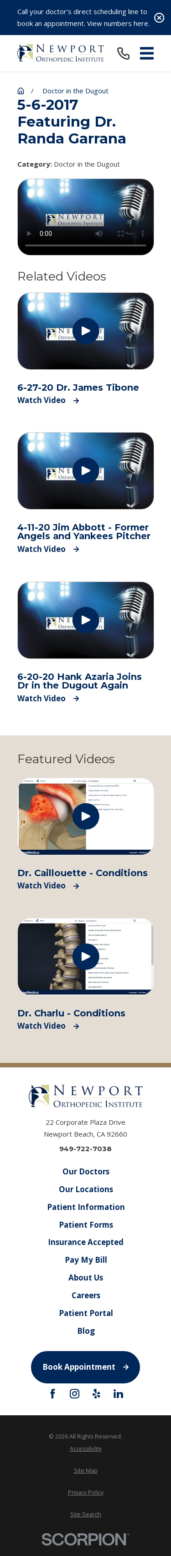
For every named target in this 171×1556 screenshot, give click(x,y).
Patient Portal (85, 1313)
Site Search (85, 1514)
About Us (85, 1277)
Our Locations (85, 1189)
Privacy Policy (86, 1492)
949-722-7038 (85, 1148)
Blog (85, 1331)
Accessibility (86, 1449)
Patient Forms (85, 1224)
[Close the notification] (159, 17)
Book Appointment (85, 1367)
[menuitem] (85, 1449)
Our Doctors (85, 1171)
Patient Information (85, 1207)
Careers (85, 1295)
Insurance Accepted (86, 1242)
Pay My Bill (85, 1260)
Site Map (86, 1470)
